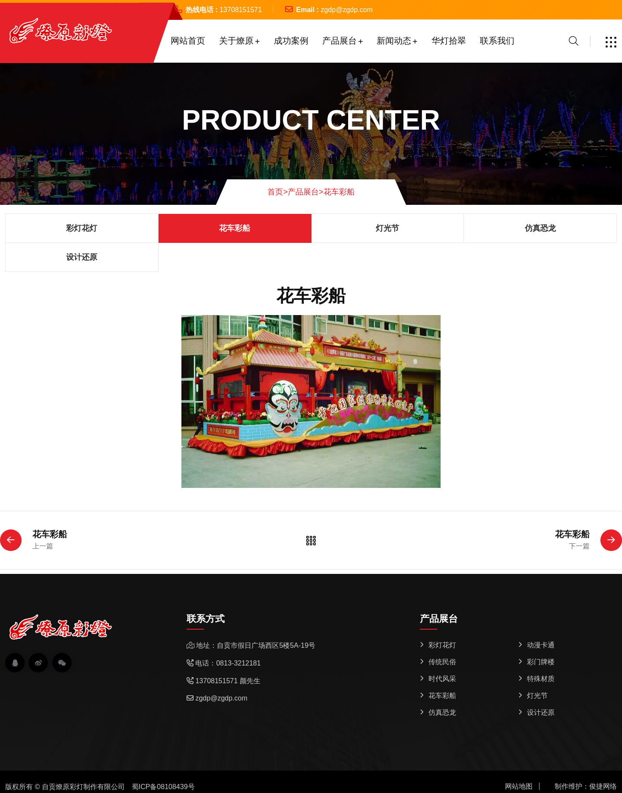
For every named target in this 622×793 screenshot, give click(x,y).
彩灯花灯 (81, 228)
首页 (277, 192)
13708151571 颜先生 (227, 681)
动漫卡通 (541, 645)
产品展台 (339, 40)
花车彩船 (339, 192)
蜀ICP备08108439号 (163, 786)
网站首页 (188, 40)
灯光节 (387, 228)
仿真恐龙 (540, 228)
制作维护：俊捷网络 (586, 786)
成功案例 (291, 40)
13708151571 (240, 9)
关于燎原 (236, 40)
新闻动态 (394, 40)
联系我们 (497, 40)
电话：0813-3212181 (227, 663)
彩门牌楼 (541, 662)
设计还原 (81, 257)
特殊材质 (541, 678)
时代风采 (442, 678)
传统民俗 (442, 662)
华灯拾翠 (449, 40)
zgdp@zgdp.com (346, 9)
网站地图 (519, 786)
